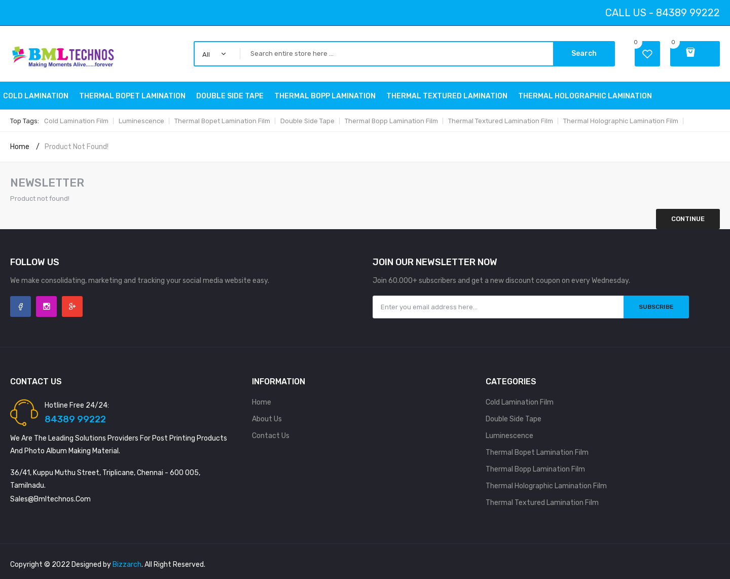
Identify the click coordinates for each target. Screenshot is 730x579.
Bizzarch (127, 564)
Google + (72, 306)
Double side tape (307, 121)
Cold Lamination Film (76, 121)
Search (584, 53)
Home (19, 146)
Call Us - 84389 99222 (662, 13)
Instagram (46, 306)
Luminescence (141, 121)
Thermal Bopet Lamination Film (222, 121)
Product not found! (76, 146)
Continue (688, 219)
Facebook (20, 306)
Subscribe (656, 306)
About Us (267, 419)
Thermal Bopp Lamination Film (391, 121)
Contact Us (270, 435)
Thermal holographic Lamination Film (620, 121)
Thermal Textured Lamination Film (500, 121)
